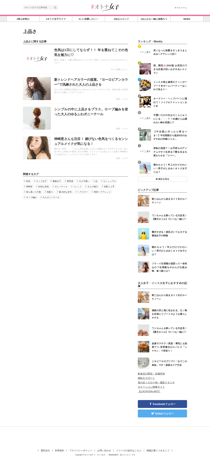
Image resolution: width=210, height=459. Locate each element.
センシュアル (109, 181)
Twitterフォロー (164, 413)
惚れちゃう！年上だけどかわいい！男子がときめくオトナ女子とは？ (170, 168)
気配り (50, 192)
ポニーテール (61, 186)
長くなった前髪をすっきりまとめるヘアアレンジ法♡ (170, 52)
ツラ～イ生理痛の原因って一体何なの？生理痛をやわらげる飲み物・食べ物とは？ (169, 267)
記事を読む (75, 59)
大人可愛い (84, 181)
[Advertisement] (105, 437)
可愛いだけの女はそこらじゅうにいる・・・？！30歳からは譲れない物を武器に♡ (170, 118)
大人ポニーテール (51, 197)
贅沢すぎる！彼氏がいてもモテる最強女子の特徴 (169, 234)
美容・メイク (122, 99)
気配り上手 (109, 186)
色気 (28, 181)
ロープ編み (31, 197)
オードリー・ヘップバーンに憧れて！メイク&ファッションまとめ (170, 102)
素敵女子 (56, 181)
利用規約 (59, 450)
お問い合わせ (104, 450)
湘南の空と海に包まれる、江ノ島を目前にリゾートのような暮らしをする (169, 314)
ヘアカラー (82, 192)
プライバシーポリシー (80, 450)
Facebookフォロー (164, 404)
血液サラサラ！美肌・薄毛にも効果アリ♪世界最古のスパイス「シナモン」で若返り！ (169, 347)
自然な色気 (43, 186)
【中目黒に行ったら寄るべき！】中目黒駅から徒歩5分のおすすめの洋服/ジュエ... (170, 135)
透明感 (70, 181)
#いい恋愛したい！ (119, 69)
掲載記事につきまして (158, 450)
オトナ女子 (41, 181)
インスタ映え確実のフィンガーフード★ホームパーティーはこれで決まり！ (170, 85)
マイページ (181, 8)
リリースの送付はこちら (128, 450)
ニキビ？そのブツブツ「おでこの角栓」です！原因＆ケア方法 (169, 363)
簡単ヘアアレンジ (102, 192)
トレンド (77, 186)
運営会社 (45, 450)
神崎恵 (29, 186)
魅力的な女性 (65, 192)
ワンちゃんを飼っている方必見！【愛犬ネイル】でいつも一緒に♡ (169, 217)
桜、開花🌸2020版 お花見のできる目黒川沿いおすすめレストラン (170, 69)
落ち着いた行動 (33, 192)
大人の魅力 (92, 186)
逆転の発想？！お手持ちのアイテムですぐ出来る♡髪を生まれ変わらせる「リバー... (170, 151)
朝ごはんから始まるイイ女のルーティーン (169, 201)
